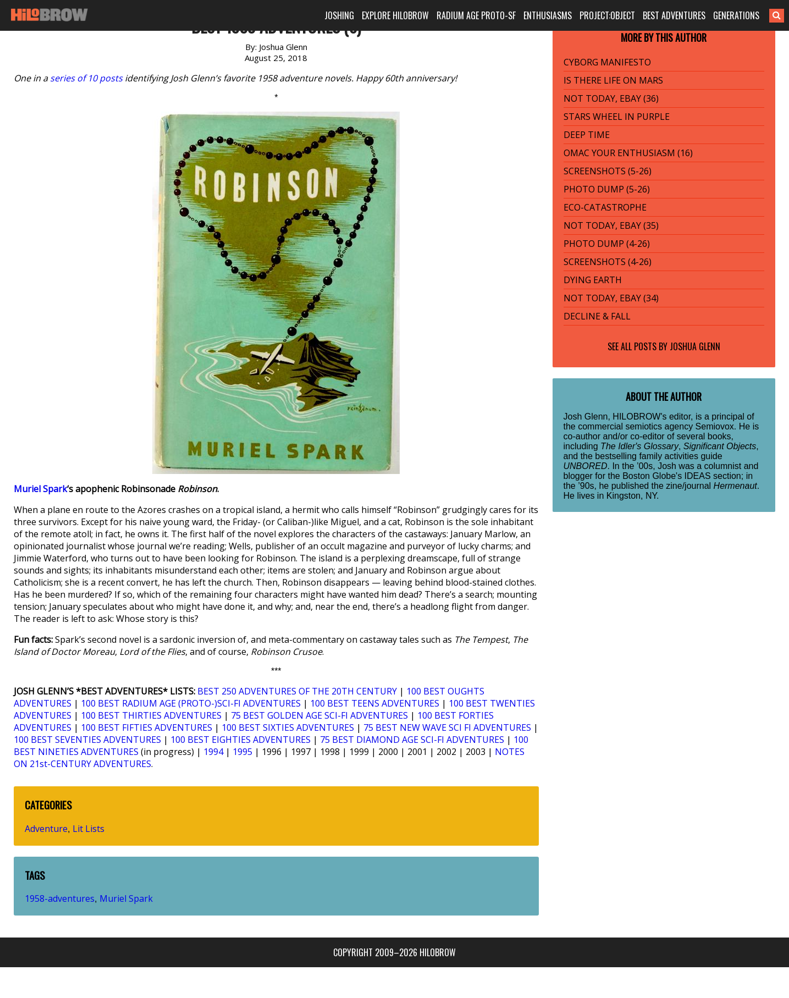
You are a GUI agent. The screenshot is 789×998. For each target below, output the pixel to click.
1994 (213, 752)
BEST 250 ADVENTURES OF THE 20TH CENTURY (297, 691)
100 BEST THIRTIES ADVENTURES (151, 715)
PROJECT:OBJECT (607, 15)
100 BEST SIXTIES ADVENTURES (288, 727)
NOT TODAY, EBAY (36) (611, 98)
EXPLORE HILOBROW (395, 15)
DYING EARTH (593, 280)
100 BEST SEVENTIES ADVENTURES (87, 740)
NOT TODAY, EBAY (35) (611, 225)
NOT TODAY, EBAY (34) (611, 298)
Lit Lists (88, 829)
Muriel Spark (40, 489)
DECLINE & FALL (597, 316)
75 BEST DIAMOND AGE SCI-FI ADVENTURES (412, 740)
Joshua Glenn (695, 346)
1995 (242, 752)
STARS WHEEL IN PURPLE (617, 117)
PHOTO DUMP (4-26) (607, 244)
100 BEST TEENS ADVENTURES (374, 703)
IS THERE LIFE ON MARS (613, 80)
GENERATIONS (736, 15)
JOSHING (339, 15)
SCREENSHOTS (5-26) (608, 171)
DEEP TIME (587, 135)
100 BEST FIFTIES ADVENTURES (146, 727)
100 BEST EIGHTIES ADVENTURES (240, 740)
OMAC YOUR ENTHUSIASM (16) (628, 153)
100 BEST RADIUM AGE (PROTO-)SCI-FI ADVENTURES (191, 703)
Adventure (46, 829)
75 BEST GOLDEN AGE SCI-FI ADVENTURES (319, 715)
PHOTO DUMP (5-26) (607, 189)
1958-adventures (60, 898)
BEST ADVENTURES (674, 15)
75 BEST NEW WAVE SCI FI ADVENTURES (447, 727)
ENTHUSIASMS (547, 15)
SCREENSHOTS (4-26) (608, 262)
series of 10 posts (86, 78)
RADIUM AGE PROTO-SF (476, 15)
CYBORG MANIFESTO (607, 62)
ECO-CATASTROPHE (605, 207)
